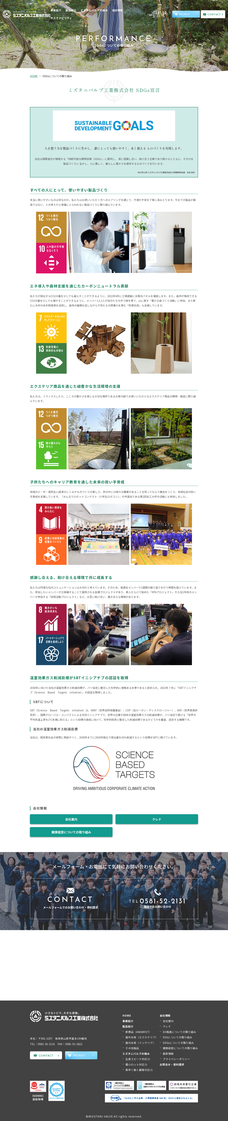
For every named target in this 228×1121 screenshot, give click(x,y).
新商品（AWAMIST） (138, 1032)
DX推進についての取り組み (179, 1032)
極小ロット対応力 (136, 1064)
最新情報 (168, 1053)
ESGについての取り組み (177, 1037)
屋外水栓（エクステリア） (141, 1037)
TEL (159, 14)
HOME (34, 76)
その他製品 (132, 1048)
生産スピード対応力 (137, 1059)
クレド (156, 819)
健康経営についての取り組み (71, 832)
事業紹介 (55, 10)
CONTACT (214, 14)
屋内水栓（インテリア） (140, 1043)
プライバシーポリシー (176, 1059)
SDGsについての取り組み (178, 1043)
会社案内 (71, 819)
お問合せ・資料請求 (172, 1064)
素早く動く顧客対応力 (139, 1070)
